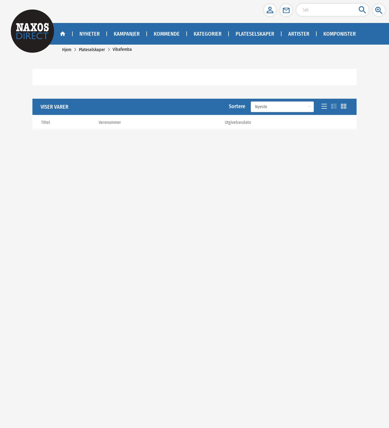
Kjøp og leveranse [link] (79, 386)
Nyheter (89, 34)
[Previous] (155, 302)
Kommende (167, 34)
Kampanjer (127, 34)
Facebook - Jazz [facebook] (177, 380)
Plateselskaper (255, 34)
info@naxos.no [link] (274, 368)
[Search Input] (332, 10)
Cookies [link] (72, 393)
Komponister (339, 34)
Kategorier (208, 34)
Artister (298, 34)
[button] (270, 10)
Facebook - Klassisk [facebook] (180, 373)
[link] (66, 49)
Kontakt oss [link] (75, 380)
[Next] (353, 302)
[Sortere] (282, 113)
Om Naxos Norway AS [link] (82, 373)
